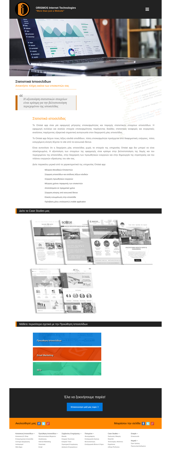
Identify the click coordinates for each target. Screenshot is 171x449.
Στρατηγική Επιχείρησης (70, 427)
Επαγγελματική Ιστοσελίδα (24, 422)
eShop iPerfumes (113, 430)
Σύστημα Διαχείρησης (22, 424)
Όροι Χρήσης (135, 426)
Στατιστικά (41, 427)
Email (40, 430)
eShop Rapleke (113, 432)
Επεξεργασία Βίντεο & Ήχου (94, 427)
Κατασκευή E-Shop (21, 419)
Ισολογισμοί (19, 427)
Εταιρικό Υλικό (66, 424)
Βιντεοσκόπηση (90, 424)
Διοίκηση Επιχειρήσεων (69, 430)
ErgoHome (111, 427)
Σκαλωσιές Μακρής (114, 419)
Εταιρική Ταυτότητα (68, 422)
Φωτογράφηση (90, 419)
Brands (64, 419)
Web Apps (18, 430)
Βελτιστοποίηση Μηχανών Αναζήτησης (47, 420)
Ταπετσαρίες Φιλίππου (115, 424)
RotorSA (111, 422)
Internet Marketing (44, 424)
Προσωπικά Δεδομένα (138, 429)
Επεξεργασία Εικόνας (92, 422)
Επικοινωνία (135, 419)
